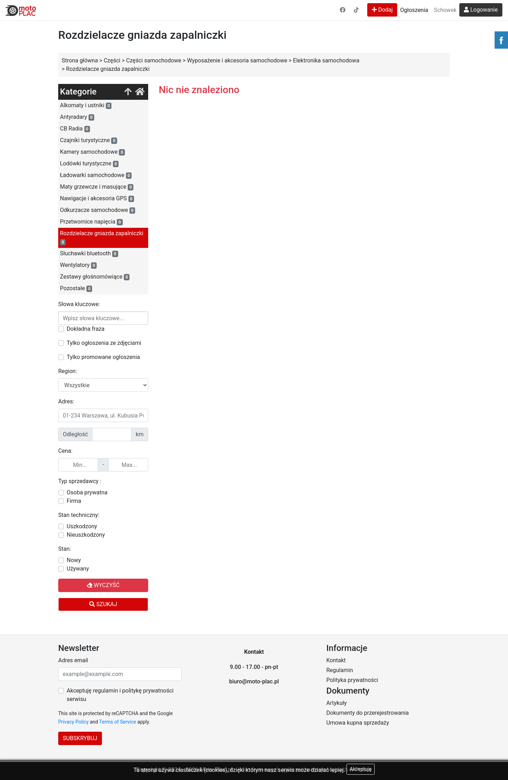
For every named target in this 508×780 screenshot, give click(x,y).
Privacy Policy (73, 722)
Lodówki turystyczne (89, 163)
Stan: (64, 549)
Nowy (74, 560)
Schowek (445, 10)
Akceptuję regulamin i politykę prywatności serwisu (120, 694)
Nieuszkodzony (86, 534)
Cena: (65, 450)
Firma (74, 501)
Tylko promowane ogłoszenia (103, 357)
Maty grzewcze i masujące (96, 186)
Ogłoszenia (414, 10)
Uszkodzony (82, 526)
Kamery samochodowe (92, 152)
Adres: (66, 401)
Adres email (73, 660)
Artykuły (336, 703)
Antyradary (77, 117)
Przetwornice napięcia (91, 221)
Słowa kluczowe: (79, 304)
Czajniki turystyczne (88, 140)
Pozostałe (76, 288)
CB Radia (75, 128)
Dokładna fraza (85, 328)
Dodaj (382, 9)
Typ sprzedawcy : (79, 481)
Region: (67, 371)
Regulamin (339, 670)
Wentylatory (78, 265)
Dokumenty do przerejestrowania (367, 712)
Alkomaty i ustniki (85, 105)
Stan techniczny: (78, 515)
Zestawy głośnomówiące (94, 276)
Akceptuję (360, 769)
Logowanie (481, 9)
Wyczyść (103, 585)
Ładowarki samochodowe (96, 175)
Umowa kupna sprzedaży (357, 722)
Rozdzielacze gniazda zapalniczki (101, 237)
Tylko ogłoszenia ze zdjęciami (104, 343)
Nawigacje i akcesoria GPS (97, 198)
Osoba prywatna (87, 492)
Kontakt (336, 660)
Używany (78, 568)
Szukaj (103, 604)
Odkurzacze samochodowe (97, 210)
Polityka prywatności (352, 680)
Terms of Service (117, 722)
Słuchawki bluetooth (89, 253)
